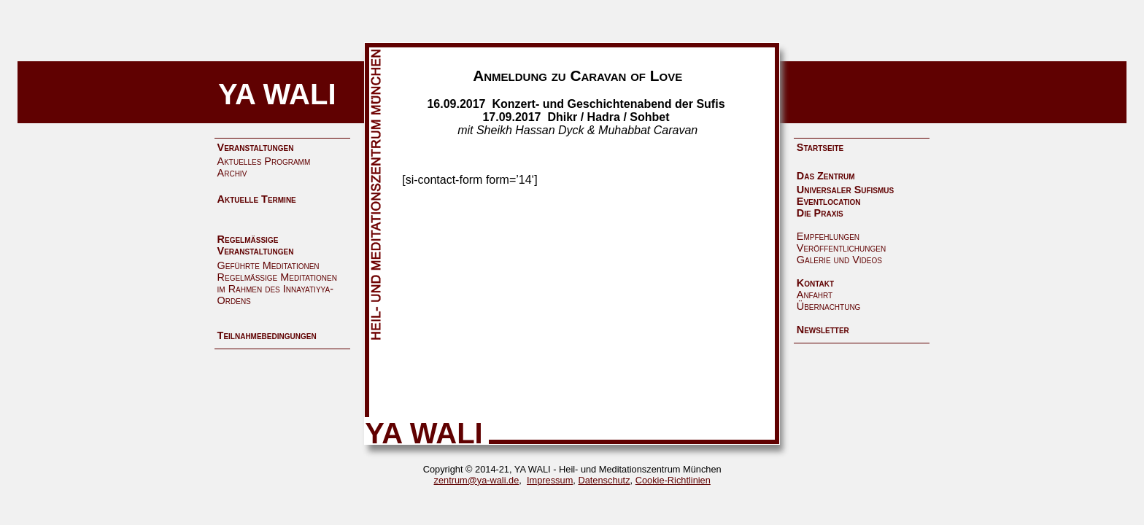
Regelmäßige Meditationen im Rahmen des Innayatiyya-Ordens (277, 288)
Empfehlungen (828, 236)
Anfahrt (814, 294)
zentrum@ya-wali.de (476, 480)
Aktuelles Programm (264, 161)
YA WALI (277, 94)
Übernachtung (829, 306)
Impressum (550, 480)
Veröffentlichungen (841, 248)
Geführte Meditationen (268, 265)
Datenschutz (604, 480)
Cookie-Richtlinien (673, 480)
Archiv (232, 173)
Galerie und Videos (839, 259)
